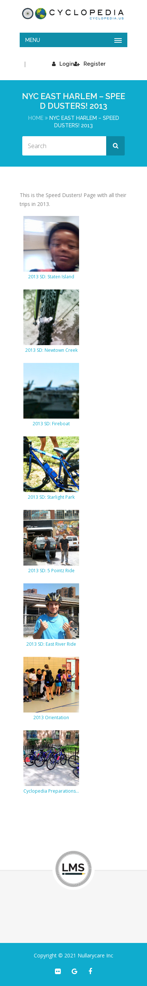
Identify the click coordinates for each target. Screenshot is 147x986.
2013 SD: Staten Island (51, 276)
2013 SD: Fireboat (51, 423)
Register (89, 64)
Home (35, 118)
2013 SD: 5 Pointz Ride (51, 570)
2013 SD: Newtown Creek (51, 350)
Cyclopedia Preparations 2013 (51, 791)
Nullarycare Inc (95, 955)
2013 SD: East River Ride (51, 644)
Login (63, 64)
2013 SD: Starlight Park (51, 497)
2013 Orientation (51, 717)
